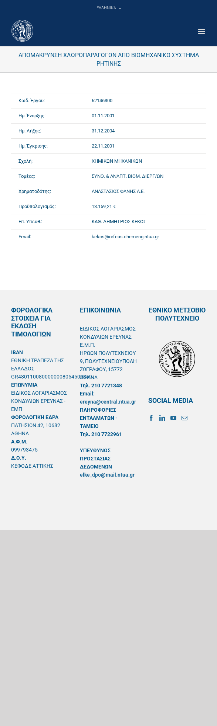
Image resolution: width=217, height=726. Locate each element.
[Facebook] (151, 418)
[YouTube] (173, 418)
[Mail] (184, 418)
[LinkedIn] (162, 418)
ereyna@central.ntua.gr (108, 402)
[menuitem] (109, 8)
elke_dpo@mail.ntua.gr (107, 475)
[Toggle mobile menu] (202, 31)
